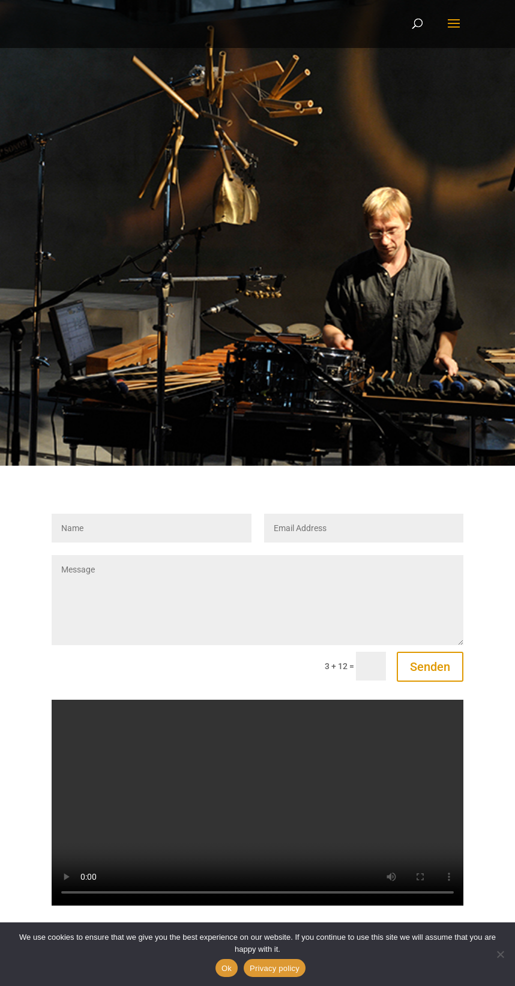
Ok (226, 968)
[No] (500, 954)
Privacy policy (275, 968)
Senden (430, 667)
